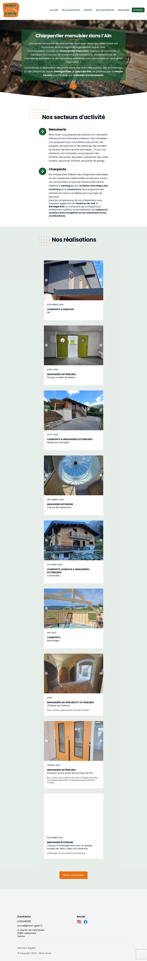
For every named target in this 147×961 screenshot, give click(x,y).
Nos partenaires (105, 10)
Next (100, 280)
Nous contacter (73, 875)
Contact (138, 10)
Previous (46, 280)
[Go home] (24, 900)
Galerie (88, 10)
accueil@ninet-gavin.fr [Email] (29, 925)
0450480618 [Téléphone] (24, 921)
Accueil (54, 10)
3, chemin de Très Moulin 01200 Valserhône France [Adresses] (30, 933)
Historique (124, 10)
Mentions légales (26, 947)
